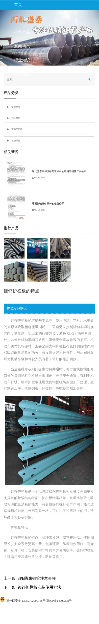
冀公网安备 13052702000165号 (26, 600)
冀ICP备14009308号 (59, 600)
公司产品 (22, 32)
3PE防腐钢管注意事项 (37, 578)
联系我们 (22, 74)
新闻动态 (22, 46)
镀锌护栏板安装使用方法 (39, 587)
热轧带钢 (15, 118)
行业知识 (22, 60)
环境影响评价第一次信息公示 (48, 203)
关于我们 (22, 18)
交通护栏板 (17, 129)
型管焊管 (15, 107)
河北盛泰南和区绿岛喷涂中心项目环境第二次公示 (59, 171)
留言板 (20, 88)
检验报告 (15, 140)
